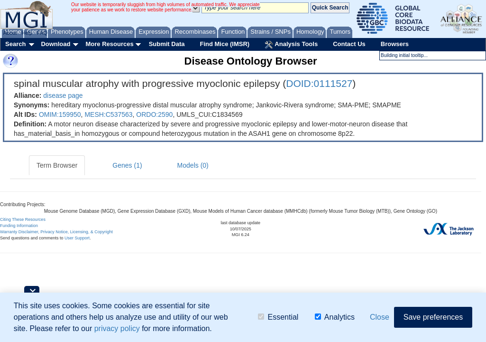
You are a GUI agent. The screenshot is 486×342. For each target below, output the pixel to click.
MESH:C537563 (108, 114)
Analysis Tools (291, 44)
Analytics (335, 317)
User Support (77, 238)
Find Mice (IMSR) (224, 44)
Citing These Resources (23, 219)
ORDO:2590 (154, 114)
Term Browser (57, 165)
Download (55, 44)
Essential (278, 317)
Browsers (395, 44)
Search (15, 44)
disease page (63, 95)
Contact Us (349, 44)
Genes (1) (127, 165)
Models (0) (193, 165)
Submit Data (167, 44)
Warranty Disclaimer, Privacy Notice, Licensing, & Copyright (56, 231)
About (10, 33)
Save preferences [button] (433, 317)
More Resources (109, 44)
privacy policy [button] (117, 328)
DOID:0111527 (319, 83)
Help (26, 33)
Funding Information (19, 225)
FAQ (42, 33)
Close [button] (379, 317)
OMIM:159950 (60, 114)
